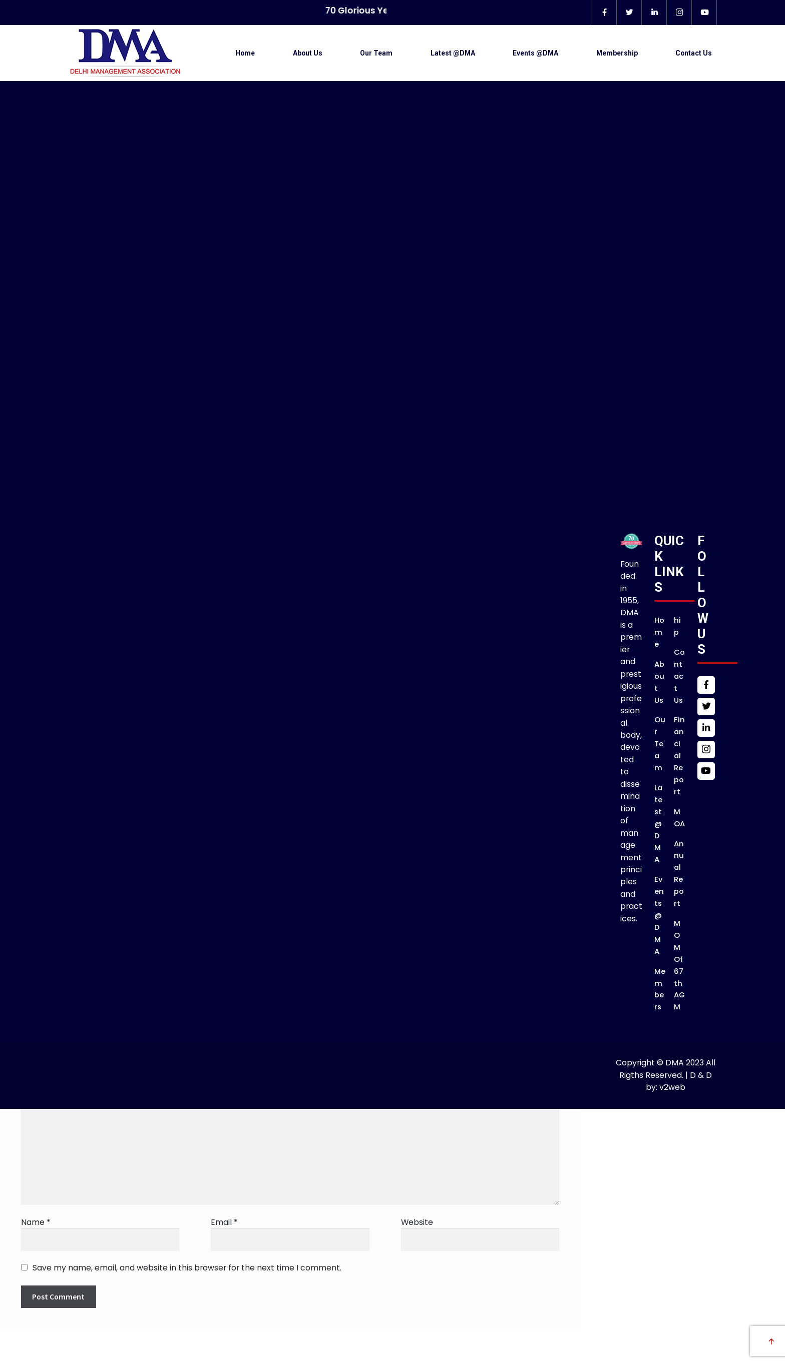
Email (224, 1222)
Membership (617, 53)
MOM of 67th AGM (679, 965)
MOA (679, 817)
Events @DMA (535, 53)
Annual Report (679, 873)
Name (36, 1222)
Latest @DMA (453, 53)
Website (417, 1222)
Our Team (376, 53)
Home (245, 53)
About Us (307, 53)
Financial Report (679, 755)
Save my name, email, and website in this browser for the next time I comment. (187, 1267)
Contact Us (693, 53)
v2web (672, 1087)
